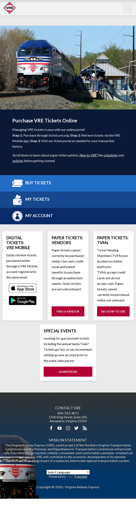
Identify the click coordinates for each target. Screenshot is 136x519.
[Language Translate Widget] (68, 472)
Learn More (68, 371)
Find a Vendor (68, 311)
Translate (76, 476)
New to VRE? (88, 155)
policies (17, 161)
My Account (32, 216)
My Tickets (30, 200)
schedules (111, 155)
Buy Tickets (31, 183)
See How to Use (115, 312)
